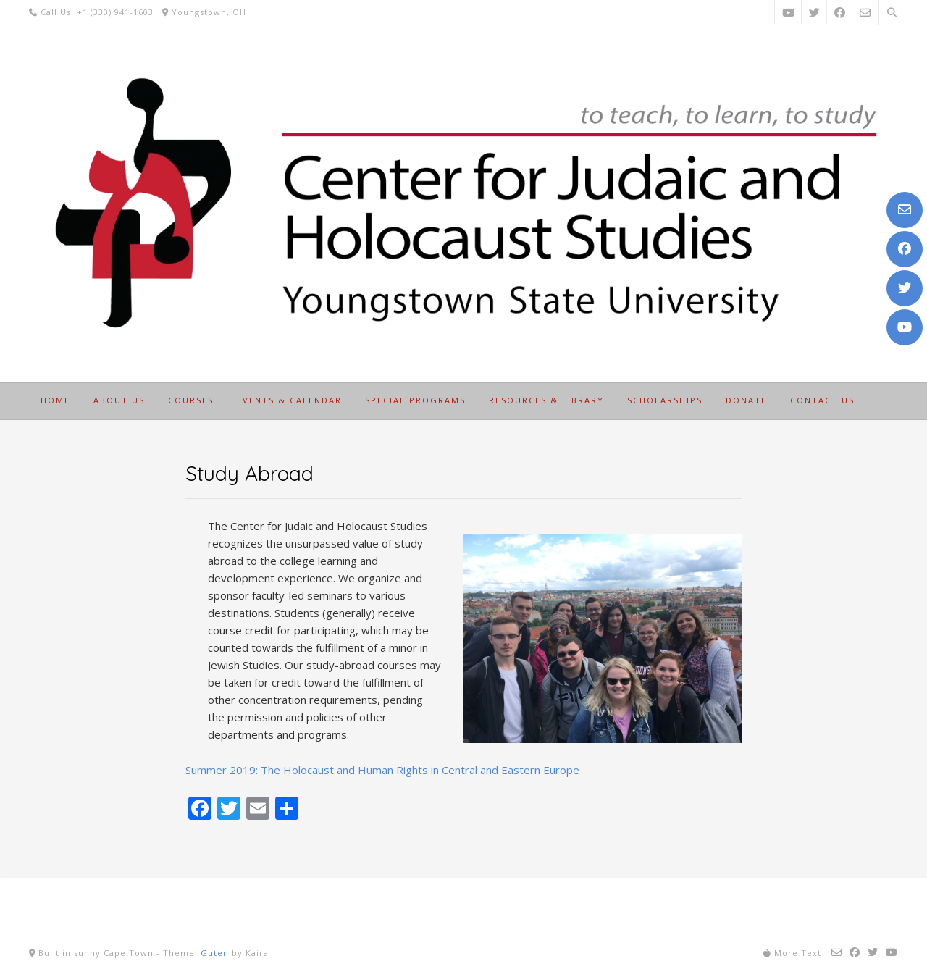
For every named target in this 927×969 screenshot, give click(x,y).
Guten (215, 952)
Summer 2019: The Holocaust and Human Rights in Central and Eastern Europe (382, 770)
